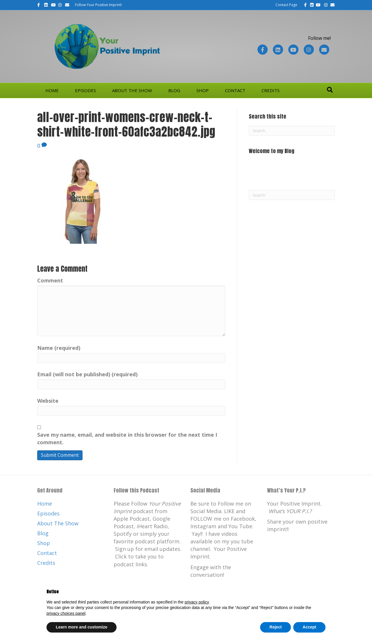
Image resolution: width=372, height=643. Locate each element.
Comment (50, 280)
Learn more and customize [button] (81, 627)
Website (47, 400)
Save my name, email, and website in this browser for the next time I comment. (127, 438)
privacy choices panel (65, 613)
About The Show (132, 90)
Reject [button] (275, 627)
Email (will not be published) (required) (87, 374)
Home (52, 90)
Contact (235, 90)
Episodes (85, 90)
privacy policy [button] (197, 602)
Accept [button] (309, 627)
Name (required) (58, 347)
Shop (202, 90)
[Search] (330, 90)
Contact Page (286, 4)
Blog (174, 90)
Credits (271, 90)
